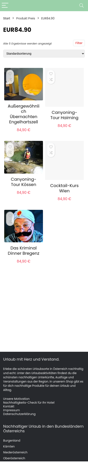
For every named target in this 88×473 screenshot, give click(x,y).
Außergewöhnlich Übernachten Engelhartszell (23, 114)
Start (6, 18)
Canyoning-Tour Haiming (64, 115)
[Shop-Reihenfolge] (44, 54)
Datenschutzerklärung (19, 414)
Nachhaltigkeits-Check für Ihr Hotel (29, 402)
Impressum (11, 410)
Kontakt (8, 406)
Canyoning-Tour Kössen (23, 181)
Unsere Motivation (16, 399)
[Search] (81, 5)
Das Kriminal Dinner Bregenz (23, 250)
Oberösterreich (14, 458)
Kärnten (9, 446)
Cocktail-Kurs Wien (64, 188)
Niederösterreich (15, 452)
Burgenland (11, 440)
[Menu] (5, 5)
